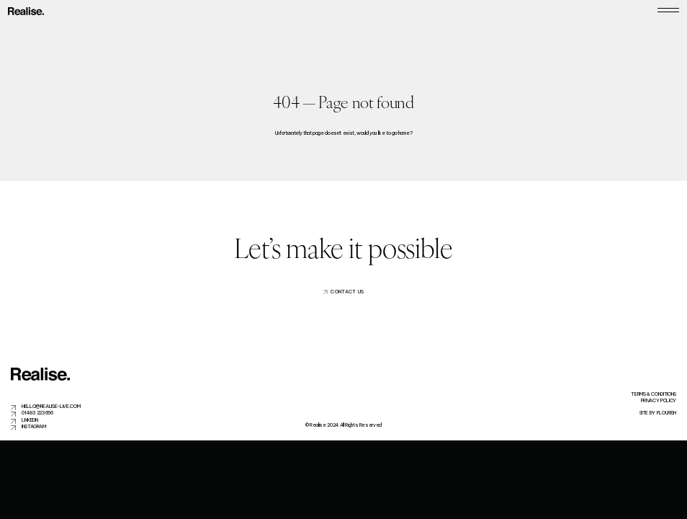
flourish (666, 412)
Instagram (34, 426)
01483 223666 (37, 412)
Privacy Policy (658, 400)
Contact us (347, 291)
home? (405, 133)
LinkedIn (30, 420)
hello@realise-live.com (51, 406)
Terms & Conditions (653, 394)
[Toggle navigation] (668, 11)
